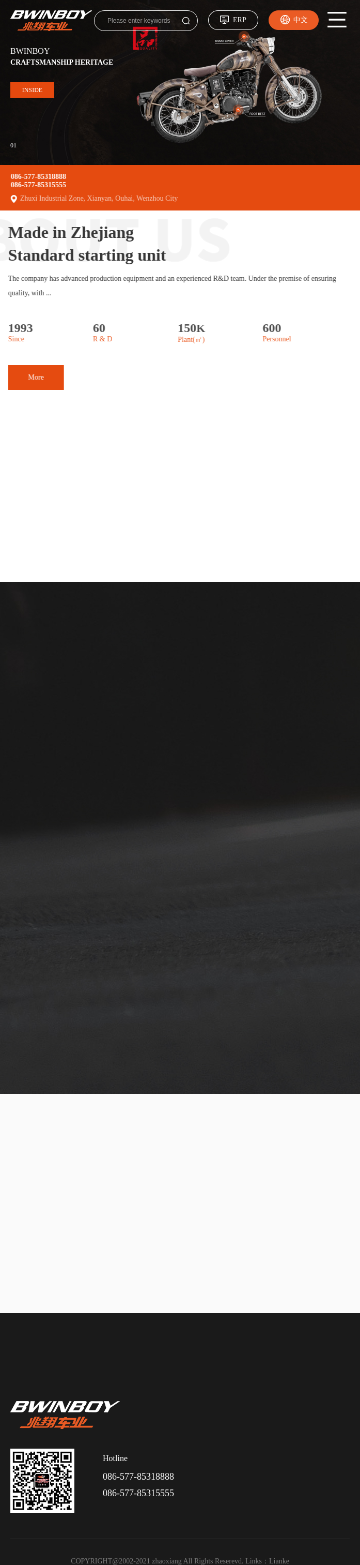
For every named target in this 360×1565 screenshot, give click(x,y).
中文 (300, 20)
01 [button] (13, 144)
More (18, 377)
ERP (239, 20)
